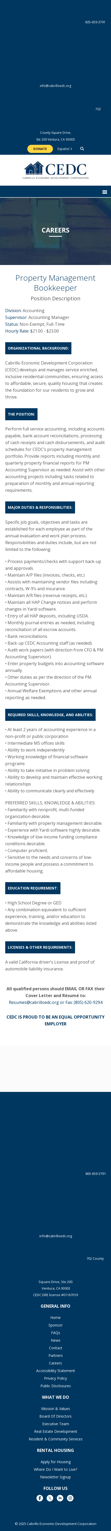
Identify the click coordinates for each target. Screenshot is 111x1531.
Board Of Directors (55, 1416)
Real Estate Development (55, 1431)
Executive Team (55, 1423)
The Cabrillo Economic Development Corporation (56, 173)
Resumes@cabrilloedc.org (34, 1002)
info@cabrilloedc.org (55, 65)
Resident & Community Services (56, 1438)
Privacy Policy (55, 1378)
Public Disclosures (55, 1385)
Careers (55, 1363)
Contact (55, 1347)
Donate (40, 149)
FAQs (55, 1332)
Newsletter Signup (55, 1476)
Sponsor (55, 1325)
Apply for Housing (56, 1461)
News (55, 1340)
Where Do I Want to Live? (55, 1469)
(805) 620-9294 (88, 1002)
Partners (55, 1355)
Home (55, 1317)
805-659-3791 (56, 22)
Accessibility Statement (55, 1370)
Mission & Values (55, 1408)
